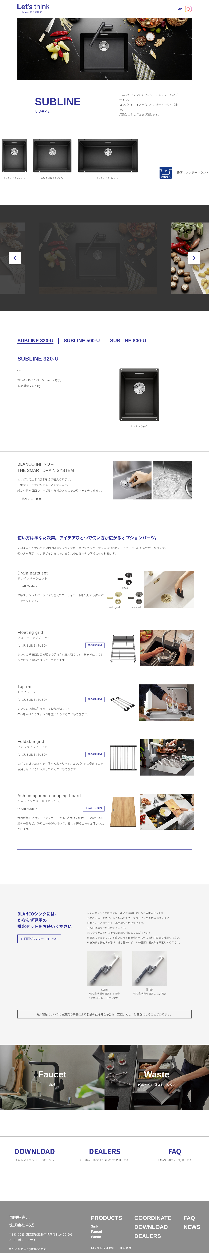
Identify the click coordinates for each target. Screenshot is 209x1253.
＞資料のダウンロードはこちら (34, 1162)
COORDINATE (94, 8)
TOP (55, 8)
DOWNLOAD (117, 8)
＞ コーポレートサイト (24, 1248)
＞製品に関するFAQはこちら (174, 1162)
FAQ (153, 8)
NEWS (165, 8)
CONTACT (182, 8)
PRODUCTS (71, 8)
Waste (96, 1245)
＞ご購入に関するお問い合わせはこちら (104, 1162)
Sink (94, 1235)
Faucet (96, 1240)
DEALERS (138, 8)
